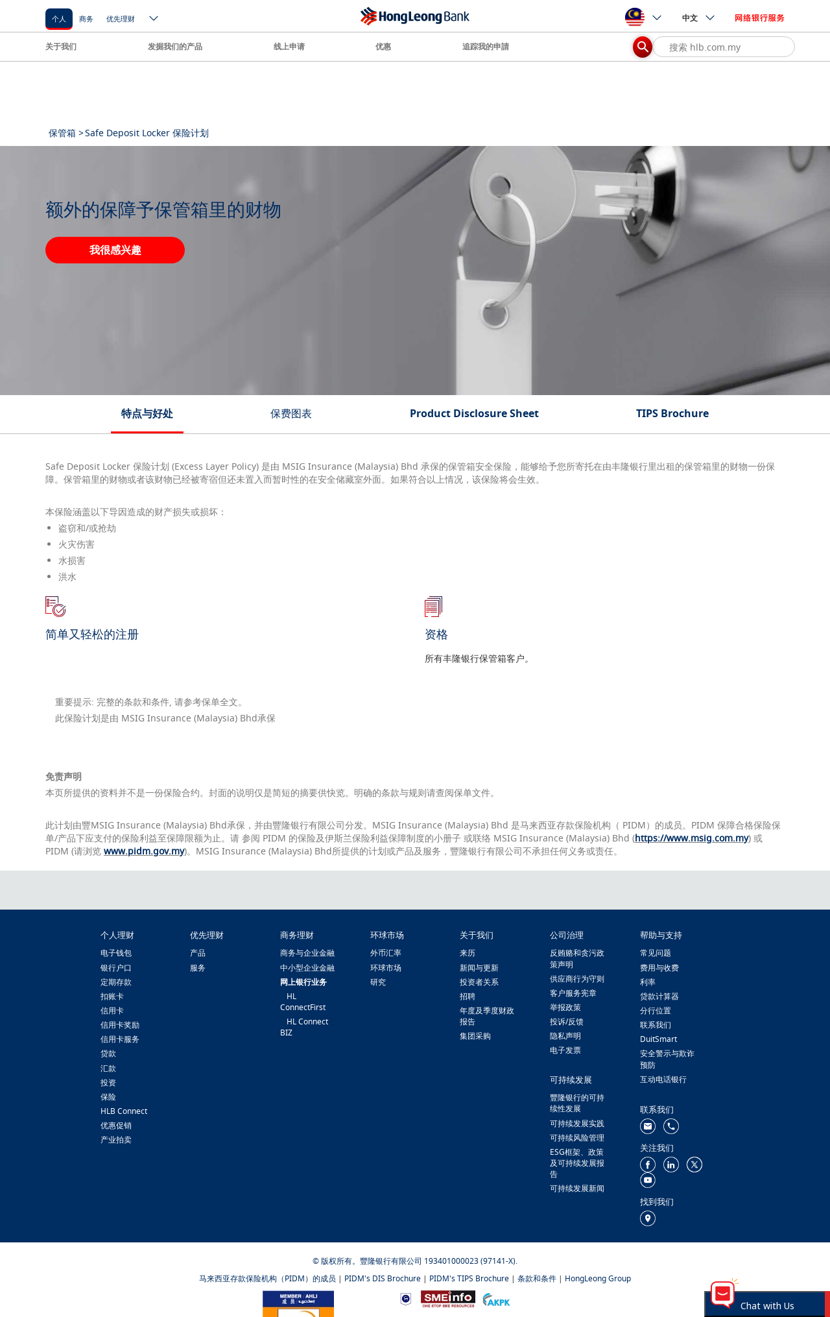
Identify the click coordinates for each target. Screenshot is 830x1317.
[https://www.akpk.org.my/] (496, 1298)
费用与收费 (659, 967)
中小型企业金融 (307, 967)
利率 (648, 981)
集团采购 (475, 1035)
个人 (59, 18)
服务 (198, 967)
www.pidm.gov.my (144, 851)
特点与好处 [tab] (147, 413)
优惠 (383, 46)
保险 (108, 1096)
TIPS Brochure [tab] (672, 413)
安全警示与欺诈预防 (667, 1059)
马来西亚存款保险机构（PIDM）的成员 (267, 1278)
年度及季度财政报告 (487, 1016)
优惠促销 (116, 1125)
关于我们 (61, 46)
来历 (467, 952)
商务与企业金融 (307, 952)
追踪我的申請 (485, 46)
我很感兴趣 (115, 250)
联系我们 (655, 1024)
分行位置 (655, 1010)
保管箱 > (66, 133)
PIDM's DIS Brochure (382, 1278)
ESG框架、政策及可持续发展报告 (577, 1162)
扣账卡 (112, 996)
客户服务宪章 (573, 992)
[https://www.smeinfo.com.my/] (448, 1298)
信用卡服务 (120, 1039)
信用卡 (112, 1010)
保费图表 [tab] (291, 413)
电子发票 (565, 1050)
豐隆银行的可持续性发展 (577, 1103)
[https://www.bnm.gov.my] (406, 1298)
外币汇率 (385, 952)
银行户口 (116, 967)
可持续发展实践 (577, 1123)
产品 (198, 952)
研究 (378, 981)
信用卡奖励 (120, 1024)
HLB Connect (124, 1111)
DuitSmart (658, 1039)
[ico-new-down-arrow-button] (154, 19)
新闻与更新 (479, 967)
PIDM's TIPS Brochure (469, 1278)
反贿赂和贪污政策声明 (577, 958)
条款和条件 (536, 1278)
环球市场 (385, 967)
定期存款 (116, 981)
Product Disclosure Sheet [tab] (474, 413)
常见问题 (655, 952)
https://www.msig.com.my (691, 838)
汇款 (108, 1068)
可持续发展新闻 (577, 1188)
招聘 (467, 996)
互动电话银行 (663, 1079)
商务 (86, 18)
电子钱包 (116, 952)
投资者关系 (479, 981)
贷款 (108, 1053)
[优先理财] (120, 18)
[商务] (86, 18)
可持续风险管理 (577, 1137)
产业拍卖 (116, 1139)
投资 (108, 1082)
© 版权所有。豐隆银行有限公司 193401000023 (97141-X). (415, 1260)
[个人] (59, 18)
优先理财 (120, 18)
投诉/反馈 (567, 1021)
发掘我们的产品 (175, 46)
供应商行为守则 (577, 978)
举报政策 (565, 1007)
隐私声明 (565, 1035)
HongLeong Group (598, 1278)
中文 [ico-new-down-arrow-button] (699, 17)
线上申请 (289, 46)
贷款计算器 (659, 996)
